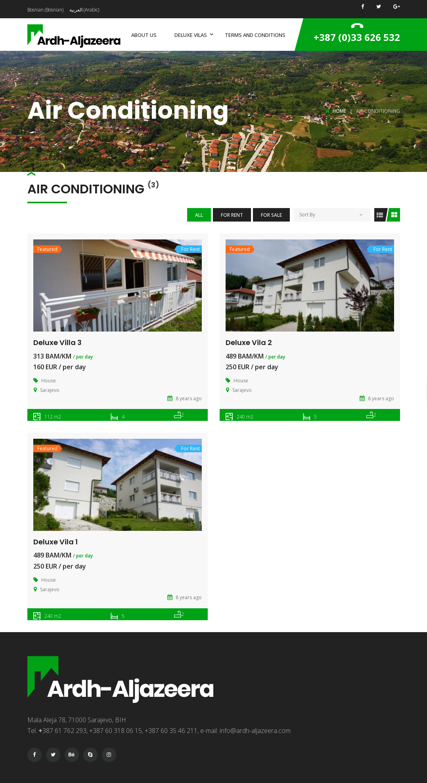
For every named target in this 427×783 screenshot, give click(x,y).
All (199, 215)
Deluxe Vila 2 (249, 342)
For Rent (232, 215)
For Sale (271, 215)
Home (339, 111)
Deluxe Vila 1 (55, 542)
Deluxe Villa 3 (57, 342)
